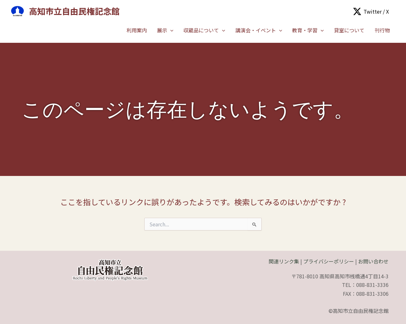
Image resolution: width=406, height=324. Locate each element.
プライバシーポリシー (328, 261)
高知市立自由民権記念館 (74, 11)
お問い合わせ (373, 261)
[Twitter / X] (371, 11)
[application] (170, 30)
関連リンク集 (284, 261)
